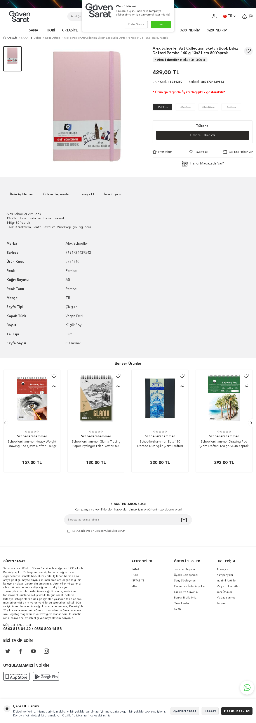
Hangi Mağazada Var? (203, 163)
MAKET (136, 586)
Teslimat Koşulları (185, 569)
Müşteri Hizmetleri (228, 586)
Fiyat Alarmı (163, 152)
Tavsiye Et (198, 152)
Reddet (210, 711)
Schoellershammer (32, 436)
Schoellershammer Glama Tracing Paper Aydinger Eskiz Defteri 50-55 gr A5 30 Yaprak (96, 444)
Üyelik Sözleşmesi (186, 575)
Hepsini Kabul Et (237, 711)
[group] (87, 105)
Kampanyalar (225, 575)
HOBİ (51, 30)
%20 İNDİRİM (217, 30)
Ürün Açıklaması (21, 194)
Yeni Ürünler (224, 592)
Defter (37, 38)
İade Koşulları (113, 194)
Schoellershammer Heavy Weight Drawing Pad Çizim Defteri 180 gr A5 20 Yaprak (32, 444)
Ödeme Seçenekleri (56, 194)
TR (229, 16)
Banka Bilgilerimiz (185, 597)
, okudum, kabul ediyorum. (96, 531)
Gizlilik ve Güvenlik (186, 592)
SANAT (34, 30)
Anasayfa (10, 38)
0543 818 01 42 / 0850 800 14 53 (32, 629)
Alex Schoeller (180, 59)
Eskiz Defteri (52, 38)
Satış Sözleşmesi (185, 580)
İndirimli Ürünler (227, 580)
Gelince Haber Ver (202, 135)
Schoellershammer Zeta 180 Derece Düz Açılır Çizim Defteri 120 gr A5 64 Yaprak (160, 444)
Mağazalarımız (226, 597)
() (247, 16)
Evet (161, 24)
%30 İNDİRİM (190, 30)
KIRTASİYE (69, 30)
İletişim (221, 603)
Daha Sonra (136, 24)
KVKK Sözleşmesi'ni (83, 531)
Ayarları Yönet (184, 711)
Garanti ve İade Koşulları (189, 586)
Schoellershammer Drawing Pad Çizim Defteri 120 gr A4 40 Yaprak (224, 444)
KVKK (177, 609)
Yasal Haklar (181, 603)
